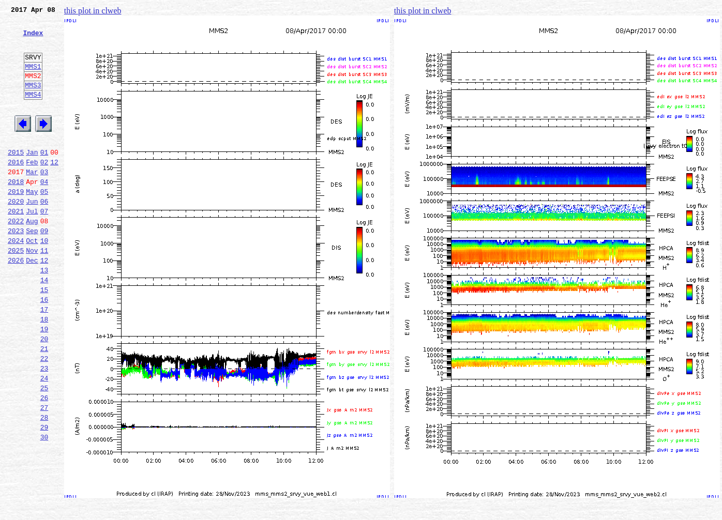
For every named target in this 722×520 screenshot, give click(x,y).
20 (44, 392)
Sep (32, 267)
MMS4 (33, 111)
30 (44, 506)
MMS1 (33, 78)
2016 (16, 188)
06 (44, 233)
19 (44, 381)
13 (44, 313)
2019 (16, 222)
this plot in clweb (93, 10)
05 (44, 222)
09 (44, 267)
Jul (32, 245)
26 (44, 461)
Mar (32, 199)
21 (44, 404)
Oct (32, 279)
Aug (32, 256)
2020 (16, 233)
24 (44, 438)
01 (44, 176)
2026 (16, 302)
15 (44, 336)
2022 (16, 256)
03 (44, 199)
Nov (32, 290)
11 (44, 290)
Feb (32, 188)
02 (44, 188)
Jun (32, 233)
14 (44, 324)
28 (44, 483)
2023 (16, 267)
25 (44, 449)
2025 (16, 290)
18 (44, 370)
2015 (16, 176)
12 (54, 188)
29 (44, 495)
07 (44, 245)
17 (44, 358)
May (32, 222)
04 (44, 211)
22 (44, 415)
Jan (32, 176)
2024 (16, 279)
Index (33, 38)
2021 (16, 245)
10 (44, 279)
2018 (16, 211)
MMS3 (33, 100)
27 (44, 472)
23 (44, 427)
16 (44, 347)
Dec (32, 302)
